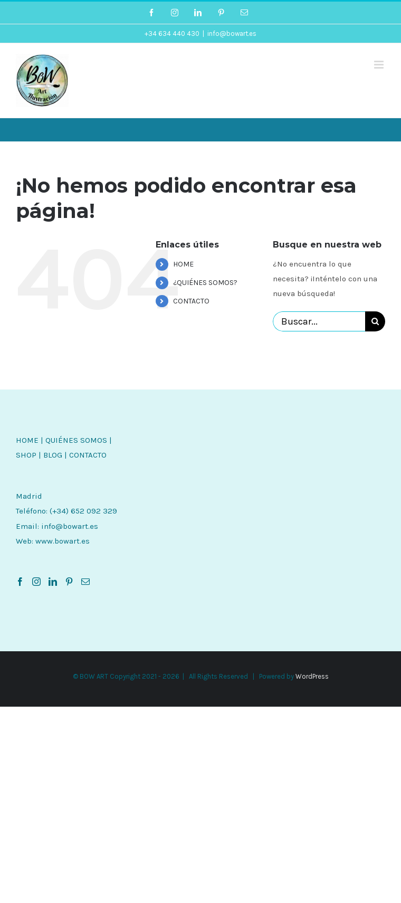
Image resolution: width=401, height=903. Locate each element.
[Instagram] (36, 581)
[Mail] (85, 581)
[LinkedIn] (53, 581)
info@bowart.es (231, 33)
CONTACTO (191, 301)
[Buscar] (375, 321)
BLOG (52, 455)
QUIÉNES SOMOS (76, 440)
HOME (183, 264)
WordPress (312, 676)
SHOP (26, 455)
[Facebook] (20, 581)
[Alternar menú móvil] (379, 64)
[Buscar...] (319, 321)
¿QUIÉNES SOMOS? (205, 282)
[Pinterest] (69, 581)
